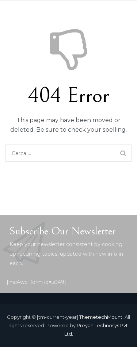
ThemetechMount (100, 317)
